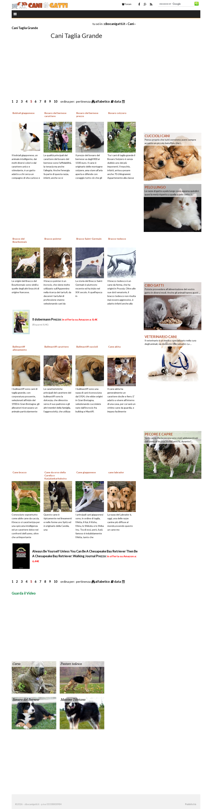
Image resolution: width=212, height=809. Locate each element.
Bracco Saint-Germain (89, 238)
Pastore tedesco (71, 664)
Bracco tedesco (117, 238)
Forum (126, 4)
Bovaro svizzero (117, 113)
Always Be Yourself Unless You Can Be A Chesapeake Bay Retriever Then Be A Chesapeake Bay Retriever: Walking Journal (85, 556)
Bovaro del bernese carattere (55, 115)
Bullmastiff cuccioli (87, 346)
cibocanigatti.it (114, 24)
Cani (131, 24)
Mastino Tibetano (73, 700)
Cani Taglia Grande (25, 28)
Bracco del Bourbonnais (20, 240)
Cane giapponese (86, 472)
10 (55, 101)
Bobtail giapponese (23, 113)
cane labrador (116, 472)
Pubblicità (190, 804)
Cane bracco (20, 472)
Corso (16, 664)
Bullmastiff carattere (56, 346)
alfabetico (102, 101)
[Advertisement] (52, 23)
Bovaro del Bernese (26, 700)
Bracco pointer (52, 238)
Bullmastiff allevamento (20, 348)
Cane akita (114, 346)
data (117, 101)
